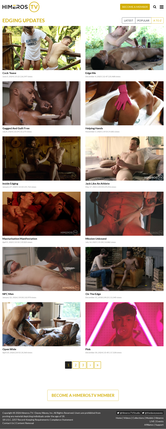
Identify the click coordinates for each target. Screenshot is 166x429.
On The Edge (93, 294)
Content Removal (25, 423)
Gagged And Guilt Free (16, 128)
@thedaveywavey (152, 413)
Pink (88, 349)
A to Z (157, 20)
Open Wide (9, 349)
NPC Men (8, 294)
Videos (127, 418)
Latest (128, 20)
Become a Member (135, 6)
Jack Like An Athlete (97, 183)
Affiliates (149, 424)
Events (160, 421)
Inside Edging (10, 183)
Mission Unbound (96, 238)
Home (119, 418)
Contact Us (8, 423)
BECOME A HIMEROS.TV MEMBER (83, 395)
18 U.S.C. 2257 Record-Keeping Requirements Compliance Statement (37, 419)
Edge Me (90, 73)
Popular (143, 20)
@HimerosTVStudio (128, 413)
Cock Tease (9, 73)
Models (149, 418)
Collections (138, 418)
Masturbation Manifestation (19, 238)
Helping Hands (94, 128)
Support (159, 424)
